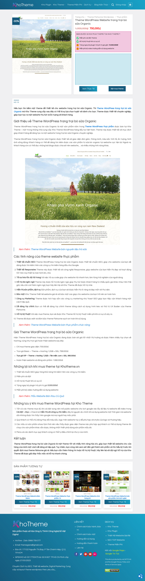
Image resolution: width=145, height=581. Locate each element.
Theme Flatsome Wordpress (100, 17)
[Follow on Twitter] (81, 554)
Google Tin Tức (112, 554)
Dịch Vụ (88, 5)
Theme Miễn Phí (74, 5)
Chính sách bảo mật (86, 534)
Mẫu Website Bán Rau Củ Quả (47, 396)
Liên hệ (80, 548)
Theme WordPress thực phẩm (99, 127)
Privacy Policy (121, 562)
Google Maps (118, 550)
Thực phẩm (122, 17)
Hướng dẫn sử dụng (86, 539)
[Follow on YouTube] (90, 554)
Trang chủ (79, 17)
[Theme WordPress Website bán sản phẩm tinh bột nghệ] (117, 481)
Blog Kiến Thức (101, 5)
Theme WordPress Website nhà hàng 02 (87, 497)
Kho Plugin (46, 5)
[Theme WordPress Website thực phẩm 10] (57, 481)
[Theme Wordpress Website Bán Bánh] (28, 481)
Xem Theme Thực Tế (28, 502)
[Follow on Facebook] (76, 554)
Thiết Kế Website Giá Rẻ (119, 536)
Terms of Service (111, 564)
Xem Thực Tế (88, 89)
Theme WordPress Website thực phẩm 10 (57, 497)
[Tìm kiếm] (112, 4)
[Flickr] (95, 554)
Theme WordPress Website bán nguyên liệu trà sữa (59, 249)
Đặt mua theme (117, 89)
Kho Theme (59, 5)
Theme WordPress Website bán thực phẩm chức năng (60, 325)
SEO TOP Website (116, 540)
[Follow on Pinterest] (86, 554)
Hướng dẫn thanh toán (87, 543)
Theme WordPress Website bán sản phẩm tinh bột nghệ (117, 497)
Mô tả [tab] (16, 102)
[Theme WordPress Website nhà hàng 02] (87, 481)
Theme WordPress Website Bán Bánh (27, 497)
